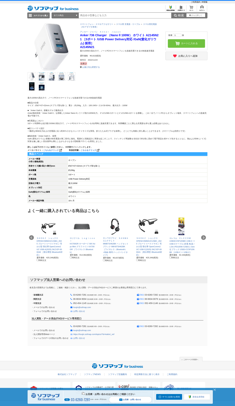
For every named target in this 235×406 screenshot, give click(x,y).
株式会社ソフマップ (67, 374)
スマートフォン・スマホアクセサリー (96, 24)
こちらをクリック (52, 150)
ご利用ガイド (181, 9)
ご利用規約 (196, 2)
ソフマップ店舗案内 (117, 374)
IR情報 (204, 2)
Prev (31, 237)
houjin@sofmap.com (82, 307)
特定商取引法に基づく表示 (146, 374)
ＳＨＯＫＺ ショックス (47, 238)
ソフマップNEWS (92, 374)
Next (203, 237)
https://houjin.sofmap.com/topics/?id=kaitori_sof (93, 334)
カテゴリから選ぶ (41, 16)
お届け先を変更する (91, 67)
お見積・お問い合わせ (130, 400)
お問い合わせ (79, 311)
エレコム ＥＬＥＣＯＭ (180, 238)
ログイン (202, 9)
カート (191, 9)
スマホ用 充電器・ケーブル (128, 24)
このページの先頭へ (190, 359)
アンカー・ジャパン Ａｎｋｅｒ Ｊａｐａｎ (100, 32)
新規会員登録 (170, 9)
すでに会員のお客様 (171, 397)
